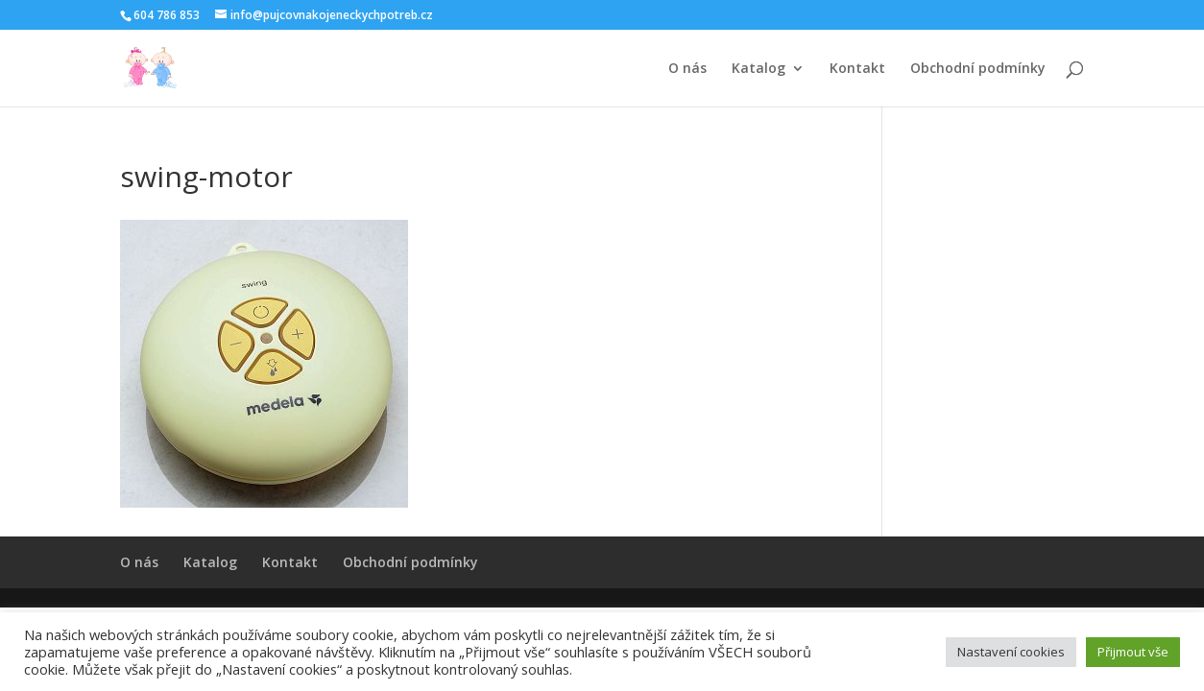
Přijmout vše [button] (1132, 651)
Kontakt (857, 69)
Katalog (758, 69)
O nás (687, 69)
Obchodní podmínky (978, 69)
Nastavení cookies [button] (1011, 651)
